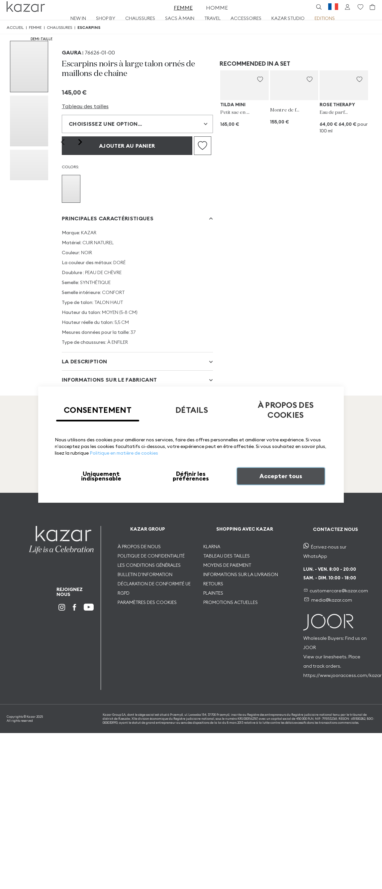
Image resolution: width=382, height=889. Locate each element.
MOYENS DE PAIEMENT (227, 565)
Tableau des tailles (85, 106)
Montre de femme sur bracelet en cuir (285, 110)
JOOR (309, 647)
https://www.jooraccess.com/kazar (342, 675)
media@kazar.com (331, 600)
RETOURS (213, 584)
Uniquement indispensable (101, 476)
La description (84, 361)
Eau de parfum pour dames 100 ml (335, 112)
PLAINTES (213, 593)
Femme (35, 27)
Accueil (15, 27)
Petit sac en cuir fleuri (235, 112)
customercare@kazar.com (339, 591)
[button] (260, 79)
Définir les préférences (191, 476)
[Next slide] (79, 142)
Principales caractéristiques (107, 218)
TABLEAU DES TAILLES (226, 556)
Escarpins (88, 27)
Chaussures (59, 27)
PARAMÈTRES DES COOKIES (147, 602)
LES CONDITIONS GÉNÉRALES (149, 565)
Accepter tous (280, 476)
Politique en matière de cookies (124, 453)
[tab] (137, 218)
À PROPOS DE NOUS (139, 547)
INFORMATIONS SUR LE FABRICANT (109, 379)
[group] (29, 66)
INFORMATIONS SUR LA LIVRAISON (240, 574)
